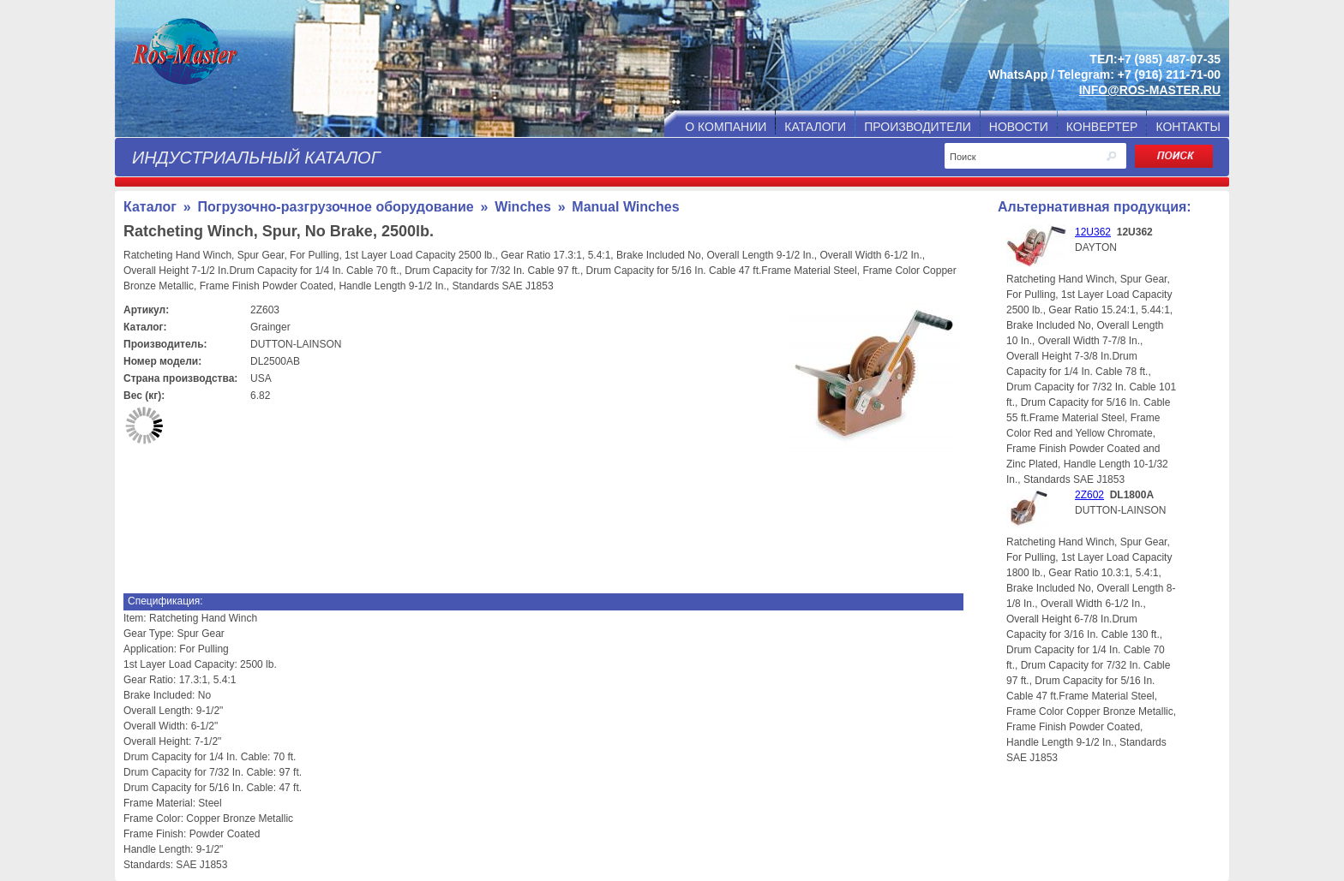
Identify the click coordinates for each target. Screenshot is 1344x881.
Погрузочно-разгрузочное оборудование (335, 206)
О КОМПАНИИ (725, 127)
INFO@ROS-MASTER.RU (1150, 90)
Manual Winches (625, 206)
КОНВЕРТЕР (1102, 127)
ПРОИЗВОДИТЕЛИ (917, 127)
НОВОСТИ (1018, 127)
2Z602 (1089, 495)
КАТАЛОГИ (815, 127)
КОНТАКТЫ (1188, 127)
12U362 (1093, 232)
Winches (523, 206)
